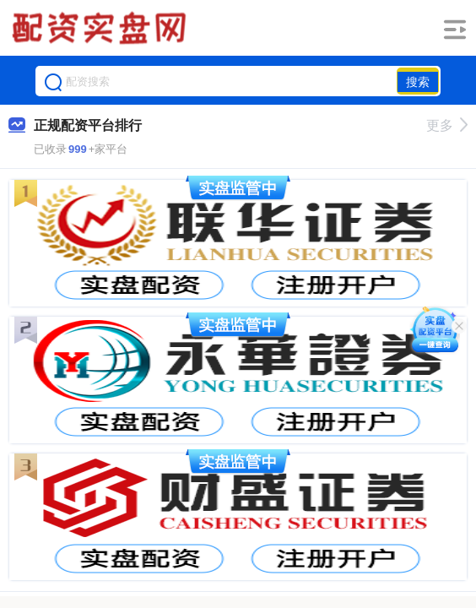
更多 (447, 125)
